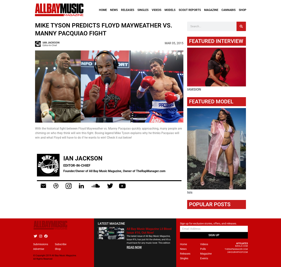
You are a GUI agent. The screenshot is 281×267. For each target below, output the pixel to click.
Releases (127, 10)
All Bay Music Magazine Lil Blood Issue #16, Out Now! (149, 230)
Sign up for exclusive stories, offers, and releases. (208, 223)
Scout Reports (190, 10)
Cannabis (228, 10)
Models (170, 10)
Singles (143, 10)
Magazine (211, 10)
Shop (242, 10)
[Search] (241, 26)
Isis (189, 192)
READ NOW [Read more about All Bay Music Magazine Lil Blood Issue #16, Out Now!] (134, 247)
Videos (156, 10)
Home (103, 10)
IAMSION (194, 89)
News (114, 10)
